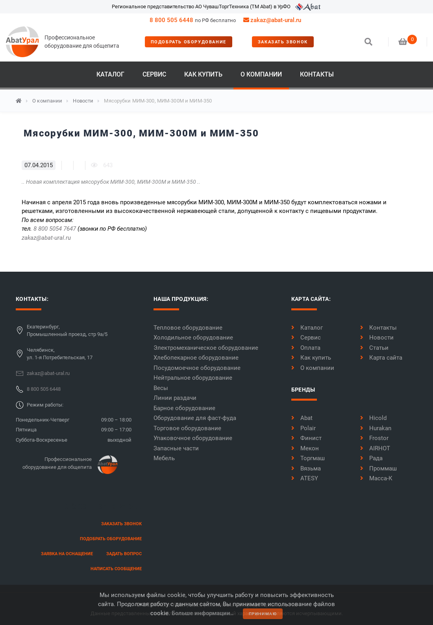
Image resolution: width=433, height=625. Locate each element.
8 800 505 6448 (171, 20)
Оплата (305, 347)
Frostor (374, 438)
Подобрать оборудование (188, 42)
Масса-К (376, 478)
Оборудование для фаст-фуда (195, 418)
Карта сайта (381, 357)
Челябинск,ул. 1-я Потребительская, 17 (60, 354)
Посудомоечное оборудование (197, 367)
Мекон (305, 448)
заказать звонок (283, 42)
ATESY (304, 478)
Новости (83, 101)
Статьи (374, 347)
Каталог (110, 74)
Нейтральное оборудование (193, 377)
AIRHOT (375, 448)
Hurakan (375, 428)
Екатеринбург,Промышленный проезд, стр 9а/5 (67, 331)
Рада (371, 458)
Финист (306, 438)
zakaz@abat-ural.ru (46, 237)
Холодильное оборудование (193, 337)
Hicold (373, 418)
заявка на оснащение (67, 553)
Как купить (203, 74)
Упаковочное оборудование (193, 438)
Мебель (164, 458)
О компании (261, 74)
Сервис (154, 74)
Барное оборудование (184, 408)
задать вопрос (124, 553)
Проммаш (378, 468)
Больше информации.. (202, 613)
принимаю (263, 614)
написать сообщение (116, 568)
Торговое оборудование (187, 428)
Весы (161, 388)
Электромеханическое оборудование (206, 347)
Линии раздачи (175, 397)
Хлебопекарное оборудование (196, 357)
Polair (303, 428)
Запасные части (176, 448)
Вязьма (306, 468)
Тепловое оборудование (188, 327)
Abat (302, 418)
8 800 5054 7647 (54, 228)
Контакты (317, 74)
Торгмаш (308, 458)
